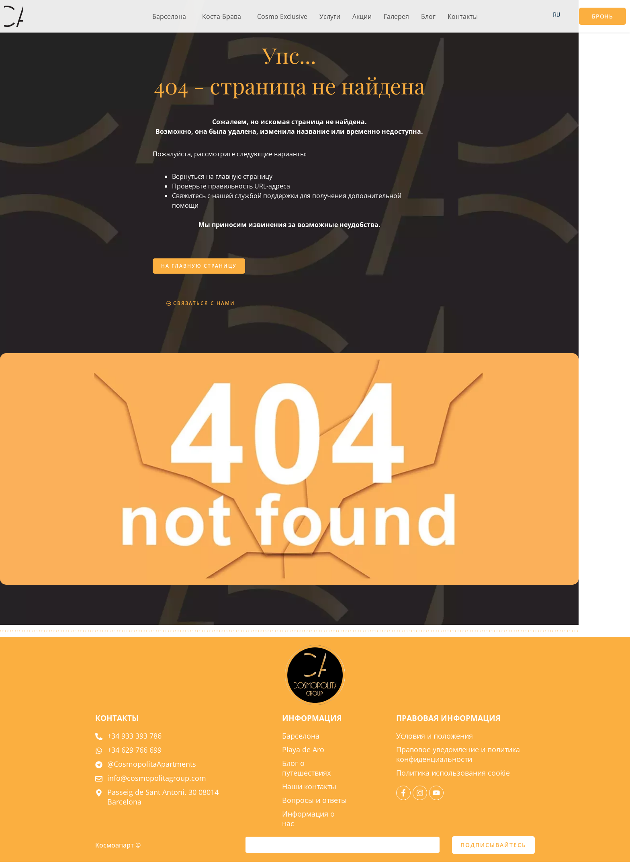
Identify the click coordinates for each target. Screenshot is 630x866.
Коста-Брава (221, 16)
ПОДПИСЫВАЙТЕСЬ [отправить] (493, 849)
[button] (171, 16)
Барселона (169, 16)
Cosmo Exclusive (282, 16)
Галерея (396, 16)
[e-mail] (342, 848)
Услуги (329, 16)
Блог (428, 16)
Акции (362, 16)
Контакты (463, 16)
